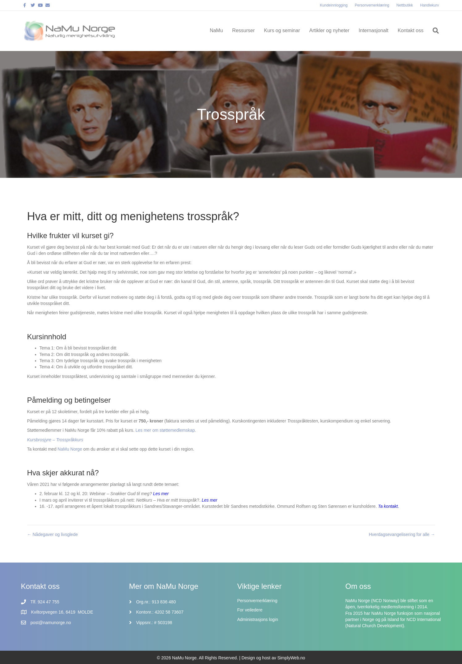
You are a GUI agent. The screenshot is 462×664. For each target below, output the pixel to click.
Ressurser (243, 30)
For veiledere (250, 609)
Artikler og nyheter (329, 30)
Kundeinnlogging (333, 5)
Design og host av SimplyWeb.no (273, 657)
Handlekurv (429, 5)
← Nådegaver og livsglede (52, 534)
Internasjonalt (373, 30)
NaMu (216, 30)
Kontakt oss (411, 30)
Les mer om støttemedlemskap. (165, 430)
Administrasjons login (257, 619)
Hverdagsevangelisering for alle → (402, 534)
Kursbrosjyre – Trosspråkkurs (55, 439)
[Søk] (433, 31)
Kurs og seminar (282, 30)
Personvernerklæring (372, 5)
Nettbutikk (404, 5)
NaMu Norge (70, 449)
